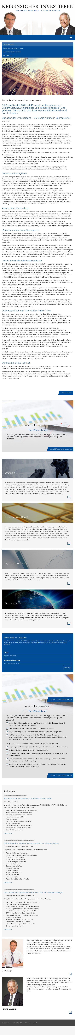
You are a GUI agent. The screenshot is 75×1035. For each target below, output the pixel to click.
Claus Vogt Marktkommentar (13, 48)
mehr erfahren (66, 393)
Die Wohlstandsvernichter (12, 52)
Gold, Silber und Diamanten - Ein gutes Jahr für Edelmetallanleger (33, 892)
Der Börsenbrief (8, 44)
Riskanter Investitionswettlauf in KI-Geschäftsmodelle (27, 798)
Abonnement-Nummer (12, 660)
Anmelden (67, 668)
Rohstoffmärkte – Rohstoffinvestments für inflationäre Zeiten (31, 843)
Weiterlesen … (9, 833)
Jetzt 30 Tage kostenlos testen (61, 449)
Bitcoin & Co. (7, 55)
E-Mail (6, 653)
